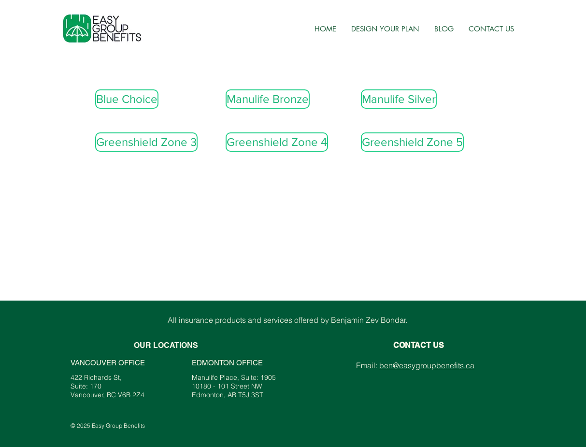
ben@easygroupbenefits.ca (426, 365)
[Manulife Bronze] (268, 99)
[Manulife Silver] (399, 99)
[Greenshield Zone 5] (412, 142)
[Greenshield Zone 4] (277, 142)
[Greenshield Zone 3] (146, 142)
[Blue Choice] (126, 99)
